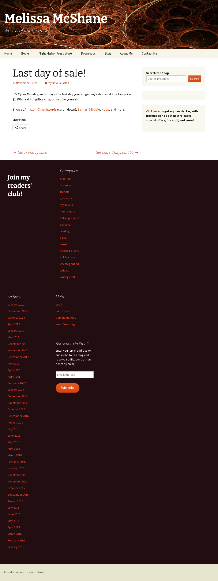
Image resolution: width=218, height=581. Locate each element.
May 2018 (13, 337)
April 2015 (14, 527)
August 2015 (15, 501)
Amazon (31, 109)
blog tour (66, 179)
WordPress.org (65, 324)
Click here (153, 111)
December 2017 (17, 344)
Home (8, 53)
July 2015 (13, 508)
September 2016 (18, 416)
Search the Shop (157, 73)
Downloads (88, 53)
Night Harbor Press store (55, 53)
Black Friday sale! (30, 152)
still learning (67, 257)
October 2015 (16, 488)
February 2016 (17, 462)
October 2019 (16, 317)
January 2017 (16, 390)
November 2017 (17, 350)
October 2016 (16, 409)
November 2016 (17, 403)
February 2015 (17, 540)
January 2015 (16, 547)
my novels (54, 83)
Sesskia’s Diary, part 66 (117, 152)
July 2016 (13, 429)
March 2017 (15, 376)
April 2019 (14, 324)
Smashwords (47, 109)
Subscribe (68, 388)
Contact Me (149, 53)
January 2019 (16, 331)
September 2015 (18, 494)
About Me (126, 53)
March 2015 (15, 534)
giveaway (66, 198)
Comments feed (66, 317)
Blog (108, 53)
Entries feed (63, 311)
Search (194, 79)
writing (64, 270)
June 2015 (14, 514)
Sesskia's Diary (69, 251)
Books (25, 53)
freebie (64, 192)
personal (65, 224)
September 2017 (18, 357)
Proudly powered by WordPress (24, 572)
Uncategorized (69, 264)
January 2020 (16, 304)
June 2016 (14, 435)
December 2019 (17, 311)
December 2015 (17, 475)
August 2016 (15, 422)
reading (65, 231)
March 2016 (15, 455)
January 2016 (16, 468)
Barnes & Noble (89, 109)
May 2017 (13, 363)
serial (63, 244)
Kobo (105, 109)
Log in (59, 304)
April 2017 (14, 370)
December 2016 (17, 396)
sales (65, 83)
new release (68, 211)
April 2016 (14, 449)
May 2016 (13, 442)
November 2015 (17, 481)
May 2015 (13, 521)
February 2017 (17, 383)
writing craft (67, 277)
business (65, 185)
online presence (70, 218)
